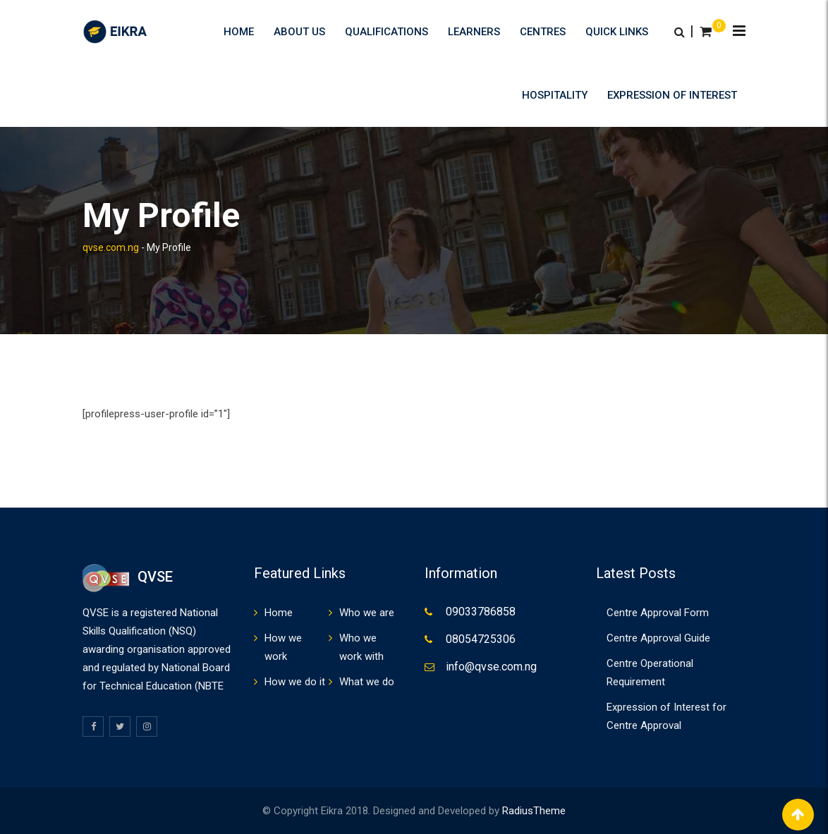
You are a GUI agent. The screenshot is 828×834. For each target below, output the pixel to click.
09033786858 (481, 611)
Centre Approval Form (658, 612)
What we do (366, 681)
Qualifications (386, 31)
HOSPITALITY (554, 95)
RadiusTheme (534, 810)
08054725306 (481, 639)
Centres (543, 31)
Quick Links (616, 31)
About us (299, 31)
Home (239, 31)
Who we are (366, 612)
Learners (474, 31)
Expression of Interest (672, 95)
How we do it (294, 681)
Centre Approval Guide (658, 638)
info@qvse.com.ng (491, 666)
